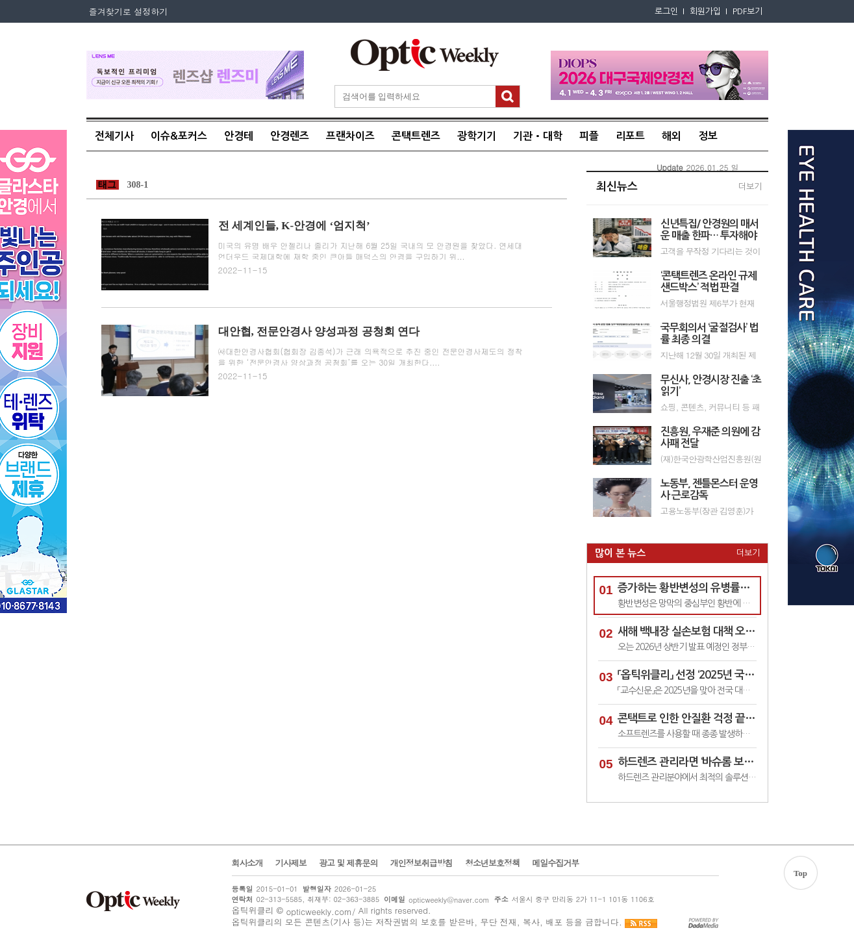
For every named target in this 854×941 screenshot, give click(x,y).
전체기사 (114, 136)
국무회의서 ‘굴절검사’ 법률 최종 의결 (709, 333)
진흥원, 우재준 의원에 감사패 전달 (710, 437)
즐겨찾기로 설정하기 (127, 11)
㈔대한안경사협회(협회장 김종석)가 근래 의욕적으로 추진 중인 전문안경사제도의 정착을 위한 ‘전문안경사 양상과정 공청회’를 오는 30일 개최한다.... (370, 356)
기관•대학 (537, 136)
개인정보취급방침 (421, 863)
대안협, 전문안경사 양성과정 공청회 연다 (319, 331)
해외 (671, 136)
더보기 (750, 186)
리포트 (630, 136)
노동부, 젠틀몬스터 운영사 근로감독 (709, 489)
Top (800, 873)
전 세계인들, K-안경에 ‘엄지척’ (294, 226)
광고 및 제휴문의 (348, 863)
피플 (589, 136)
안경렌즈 (289, 136)
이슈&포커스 (179, 136)
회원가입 (705, 11)
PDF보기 (747, 11)
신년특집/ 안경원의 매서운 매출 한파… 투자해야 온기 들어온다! (709, 230)
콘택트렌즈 (416, 136)
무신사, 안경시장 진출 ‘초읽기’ (710, 385)
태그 (107, 185)
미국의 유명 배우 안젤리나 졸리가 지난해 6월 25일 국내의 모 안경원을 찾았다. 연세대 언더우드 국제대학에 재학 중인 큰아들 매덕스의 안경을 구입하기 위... (370, 251)
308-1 (138, 185)
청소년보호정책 (492, 863)
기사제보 (291, 863)
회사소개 (247, 863)
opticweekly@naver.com (449, 900)
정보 (708, 136)
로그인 (666, 11)
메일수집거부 (555, 863)
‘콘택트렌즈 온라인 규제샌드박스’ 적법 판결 (708, 281)
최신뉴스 (617, 186)
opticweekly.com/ (320, 911)
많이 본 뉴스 (620, 553)
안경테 (238, 136)
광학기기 (476, 136)
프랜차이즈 (350, 136)
